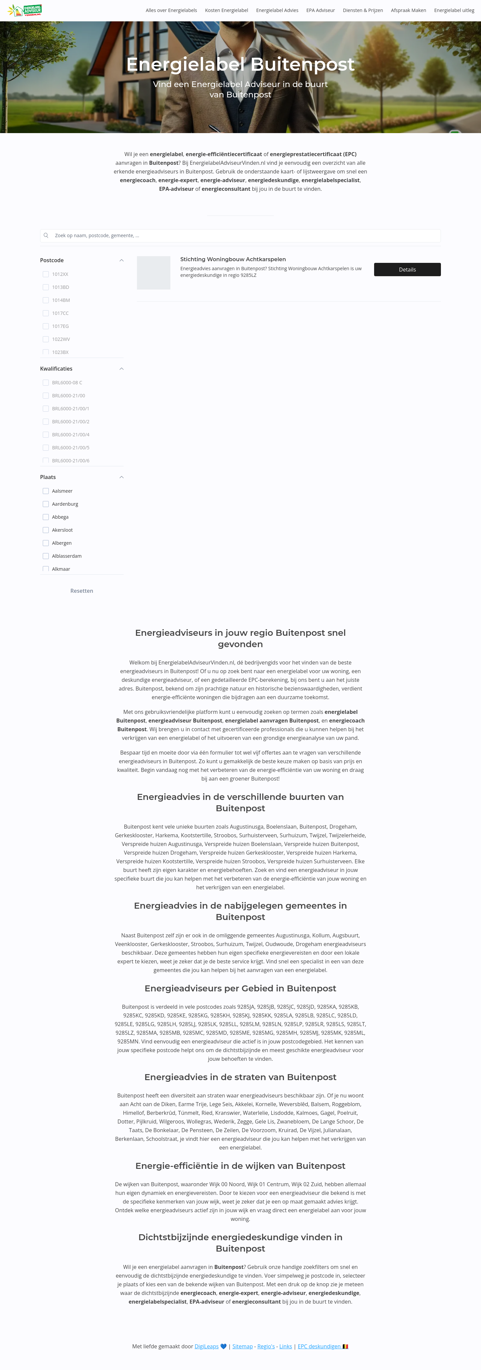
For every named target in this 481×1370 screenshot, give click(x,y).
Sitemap (242, 1346)
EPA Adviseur (320, 10)
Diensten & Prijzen (363, 10)
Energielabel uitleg (454, 10)
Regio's (266, 1346)
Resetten (81, 590)
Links (285, 1346)
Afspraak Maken (408, 10)
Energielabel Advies (277, 10)
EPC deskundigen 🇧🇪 (323, 1346)
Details (407, 269)
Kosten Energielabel (226, 10)
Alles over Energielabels (171, 10)
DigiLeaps (207, 1346)
